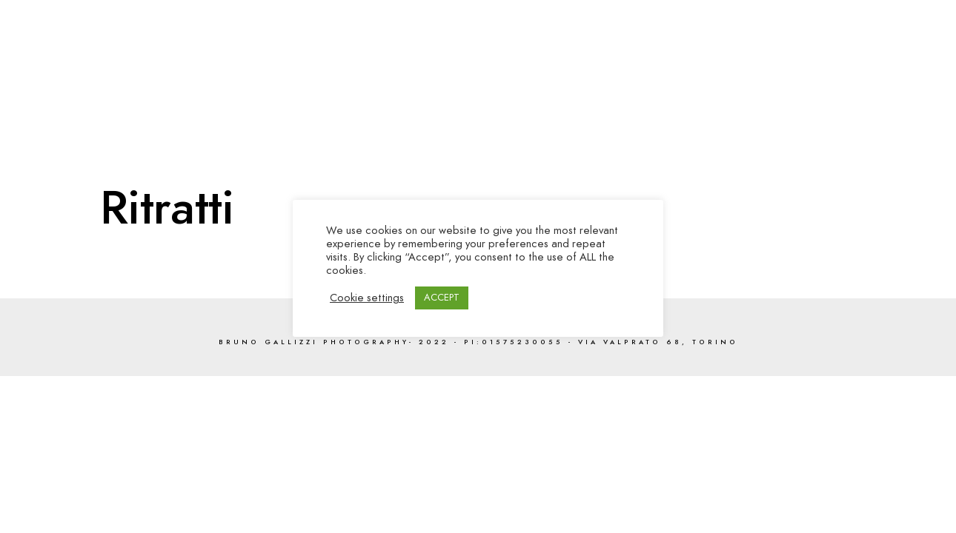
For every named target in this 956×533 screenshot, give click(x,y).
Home (553, 61)
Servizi (746, 61)
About (811, 61)
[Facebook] (820, 30)
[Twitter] (846, 30)
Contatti (879, 61)
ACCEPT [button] (441, 297)
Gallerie (618, 61)
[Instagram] (873, 30)
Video (684, 61)
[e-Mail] (899, 30)
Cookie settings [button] (367, 297)
